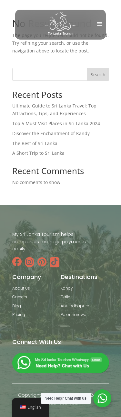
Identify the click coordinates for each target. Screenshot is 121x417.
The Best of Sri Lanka (34, 143)
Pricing (18, 314)
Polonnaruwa (73, 314)
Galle (65, 297)
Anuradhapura (75, 306)
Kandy (67, 288)
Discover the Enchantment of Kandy (51, 133)
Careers (19, 297)
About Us (21, 288)
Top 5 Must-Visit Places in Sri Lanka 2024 (56, 123)
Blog (16, 306)
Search (98, 74)
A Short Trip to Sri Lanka (38, 153)
